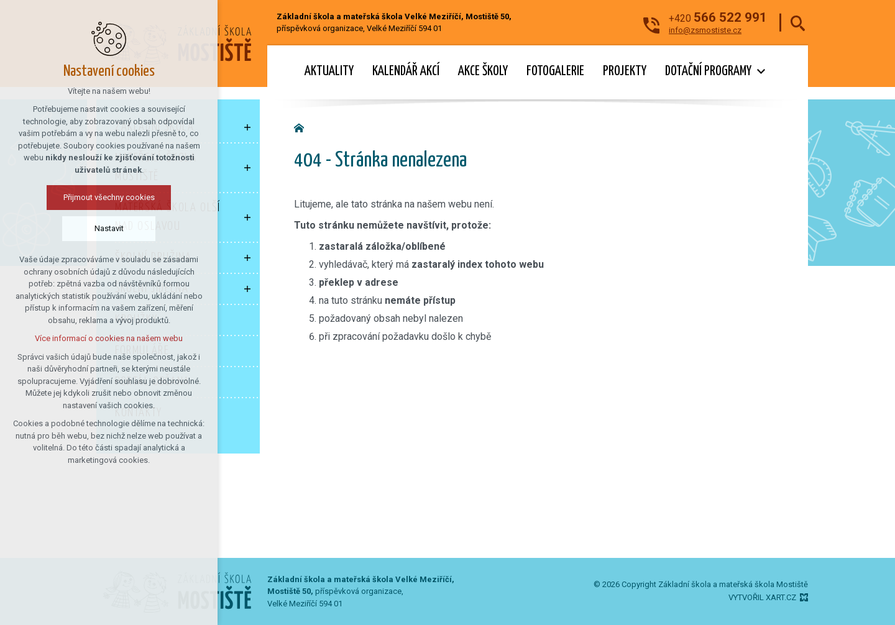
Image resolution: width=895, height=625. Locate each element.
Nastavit (107, 228)
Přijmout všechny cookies (108, 197)
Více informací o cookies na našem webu (107, 338)
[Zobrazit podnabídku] (247, 127)
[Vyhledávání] (798, 22)
